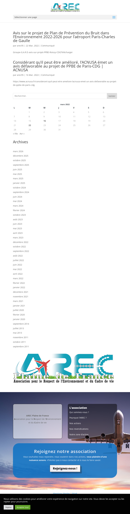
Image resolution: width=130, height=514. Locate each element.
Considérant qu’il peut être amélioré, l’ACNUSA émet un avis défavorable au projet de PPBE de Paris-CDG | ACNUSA (63, 66)
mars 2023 (18, 237)
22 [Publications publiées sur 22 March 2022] (30, 125)
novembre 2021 (20, 296)
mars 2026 (18, 151)
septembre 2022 (21, 251)
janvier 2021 (19, 305)
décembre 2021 (20, 292)
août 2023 (18, 219)
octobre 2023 (19, 214)
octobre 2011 (19, 342)
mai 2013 (17, 332)
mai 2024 (17, 201)
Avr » (22, 133)
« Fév (15, 133)
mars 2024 (18, 205)
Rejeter (8, 507)
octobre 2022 (19, 246)
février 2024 (19, 210)
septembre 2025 (21, 164)
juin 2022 (17, 264)
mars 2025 (18, 178)
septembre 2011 (21, 346)
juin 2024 (17, 196)
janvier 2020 (19, 319)
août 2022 (18, 255)
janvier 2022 (19, 287)
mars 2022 (18, 278)
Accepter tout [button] (23, 507)
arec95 (20, 45)
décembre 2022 (20, 242)
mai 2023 (17, 228)
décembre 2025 (20, 155)
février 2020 (19, 314)
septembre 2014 (21, 323)
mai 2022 (17, 269)
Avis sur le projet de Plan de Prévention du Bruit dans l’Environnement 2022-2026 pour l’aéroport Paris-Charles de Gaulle (64, 36)
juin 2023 (17, 223)
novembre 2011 (20, 337)
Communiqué (48, 45)
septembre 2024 (21, 192)
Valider (111, 96)
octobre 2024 (19, 187)
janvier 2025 (19, 183)
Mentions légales (61, 493)
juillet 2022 (18, 260)
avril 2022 (18, 273)
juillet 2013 (18, 328)
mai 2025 (17, 174)
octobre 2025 (19, 160)
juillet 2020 (18, 310)
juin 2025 (17, 169)
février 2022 (19, 283)
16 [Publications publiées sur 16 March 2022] (44, 120)
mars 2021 (18, 301)
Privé (74, 493)
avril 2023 (18, 233)
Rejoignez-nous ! (65, 468)
